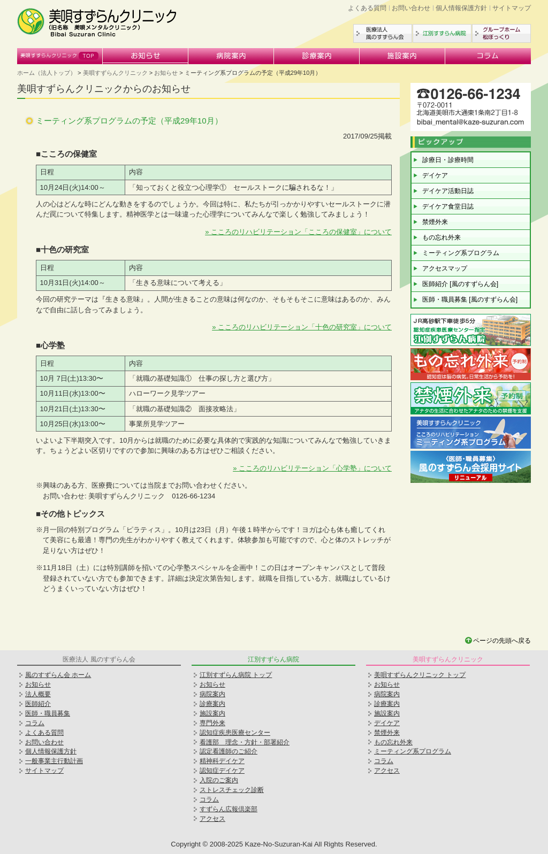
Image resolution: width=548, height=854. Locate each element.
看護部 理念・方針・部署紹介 (245, 742)
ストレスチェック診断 (232, 790)
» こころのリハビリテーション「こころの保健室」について (298, 232)
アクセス (212, 818)
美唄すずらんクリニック (60, 56)
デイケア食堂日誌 (448, 206)
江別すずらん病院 (442, 33)
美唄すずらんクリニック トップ (420, 675)
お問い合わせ (411, 8)
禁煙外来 (435, 222)
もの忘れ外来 (441, 237)
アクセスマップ (444, 268)
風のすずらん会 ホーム (58, 675)
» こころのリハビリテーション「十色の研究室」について (302, 327)
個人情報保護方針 (461, 8)
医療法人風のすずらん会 (382, 33)
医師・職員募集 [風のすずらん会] (469, 299)
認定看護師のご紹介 (228, 751)
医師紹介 (38, 703)
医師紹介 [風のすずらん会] (460, 284)
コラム (488, 56)
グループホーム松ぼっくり (501, 33)
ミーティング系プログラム (460, 253)
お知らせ (145, 56)
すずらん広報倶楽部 (228, 809)
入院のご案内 (219, 780)
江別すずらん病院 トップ (236, 675)
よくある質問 (367, 8)
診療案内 (317, 56)
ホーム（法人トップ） (46, 73)
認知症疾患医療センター (235, 732)
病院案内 (231, 56)
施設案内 (402, 56)
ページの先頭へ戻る (502, 640)
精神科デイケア (222, 761)
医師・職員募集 (47, 713)
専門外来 (212, 723)
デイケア (435, 175)
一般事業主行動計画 (54, 761)
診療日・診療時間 (448, 160)
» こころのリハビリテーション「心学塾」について (312, 468)
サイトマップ (511, 8)
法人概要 (38, 694)
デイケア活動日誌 (448, 191)
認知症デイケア (222, 770)
